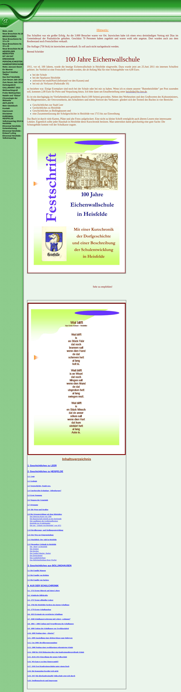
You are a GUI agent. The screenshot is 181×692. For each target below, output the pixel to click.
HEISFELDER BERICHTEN (9, 52)
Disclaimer (7, 114)
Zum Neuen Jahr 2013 (13, 80)
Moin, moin (8, 31)
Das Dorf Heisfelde (11, 77)
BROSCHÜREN (9, 36)
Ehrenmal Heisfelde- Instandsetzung (12, 127)
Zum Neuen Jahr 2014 (13, 82)
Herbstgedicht (9, 85)
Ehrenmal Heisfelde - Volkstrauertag (12, 137)
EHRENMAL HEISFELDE (8, 117)
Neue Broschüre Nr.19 (13, 34)
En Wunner (8, 69)
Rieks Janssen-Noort (12, 67)
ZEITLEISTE (8, 103)
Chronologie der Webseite (10, 99)
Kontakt (6, 108)
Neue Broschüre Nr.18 (13, 49)
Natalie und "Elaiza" (12, 95)
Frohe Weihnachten (12, 93)
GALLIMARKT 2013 (11, 87)
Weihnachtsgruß (10, 90)
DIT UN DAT (8, 56)
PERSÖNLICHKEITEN (12, 61)
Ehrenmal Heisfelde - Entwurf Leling (12, 132)
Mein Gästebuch (10, 106)
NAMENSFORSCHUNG (13, 64)
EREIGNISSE (8, 59)
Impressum (8, 111)
